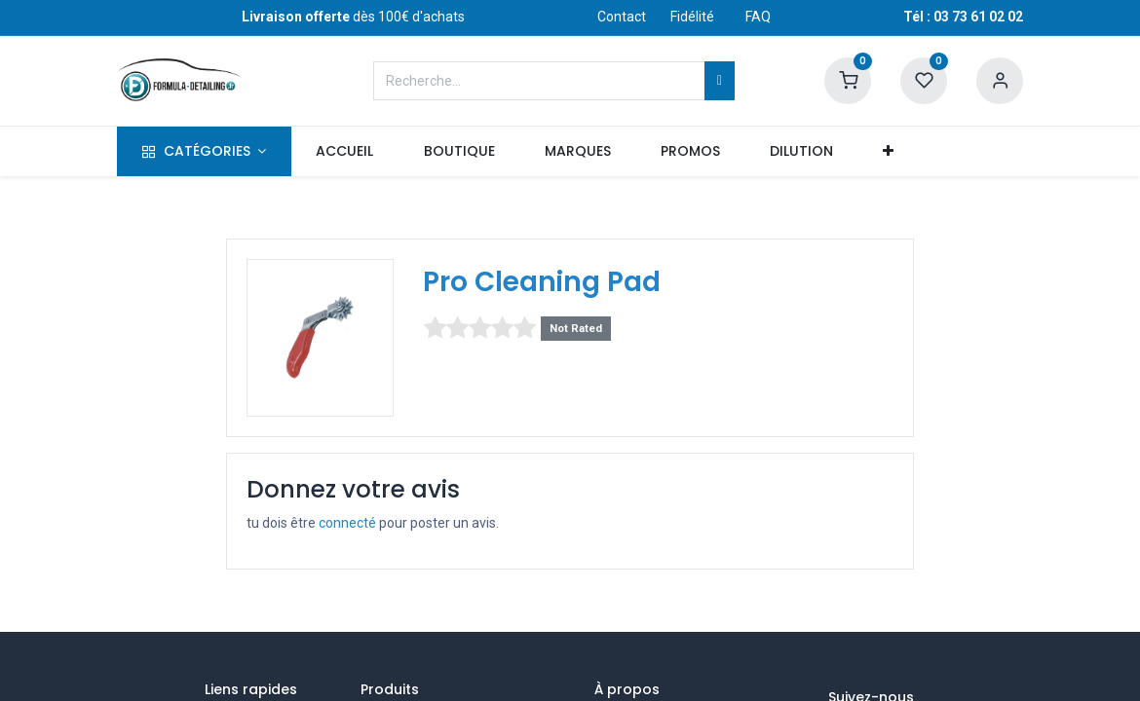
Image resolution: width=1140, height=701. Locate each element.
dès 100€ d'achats (353, 16)
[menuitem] (345, 152)
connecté (347, 523)
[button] (888, 152)
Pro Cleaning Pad (542, 282)
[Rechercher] (719, 80)
